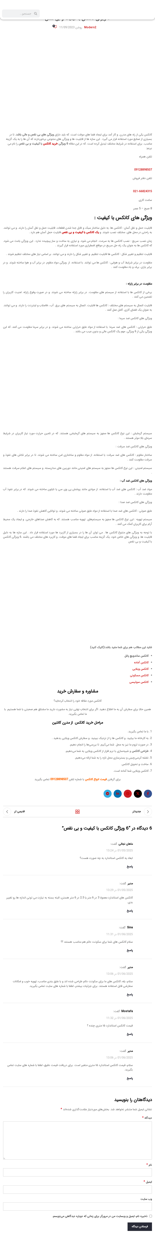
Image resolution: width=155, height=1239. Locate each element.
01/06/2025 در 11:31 (119, 934)
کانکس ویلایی (140, 669)
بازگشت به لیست (77, 812)
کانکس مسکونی (139, 675)
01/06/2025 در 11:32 (119, 1018)
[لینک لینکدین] (118, 794)
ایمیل (147, 1182)
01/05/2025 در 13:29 (119, 890)
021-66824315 (142, 191)
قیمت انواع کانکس (96, 779)
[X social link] (138, 794)
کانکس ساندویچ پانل (137, 656)
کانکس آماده (141, 662)
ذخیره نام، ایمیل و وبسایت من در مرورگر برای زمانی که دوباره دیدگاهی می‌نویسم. (100, 1216)
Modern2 (90, 27)
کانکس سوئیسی (139, 682)
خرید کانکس (50, 144)
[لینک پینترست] (128, 794)
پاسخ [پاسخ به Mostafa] (130, 1034)
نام (149, 1165)
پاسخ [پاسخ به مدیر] (130, 911)
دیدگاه (147, 1118)
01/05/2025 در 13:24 (119, 850)
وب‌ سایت (146, 1199)
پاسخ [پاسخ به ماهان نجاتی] (130, 866)
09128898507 (143, 170)
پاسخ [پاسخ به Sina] (130, 950)
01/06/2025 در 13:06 (119, 974)
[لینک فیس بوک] (148, 794)
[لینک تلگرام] (108, 794)
